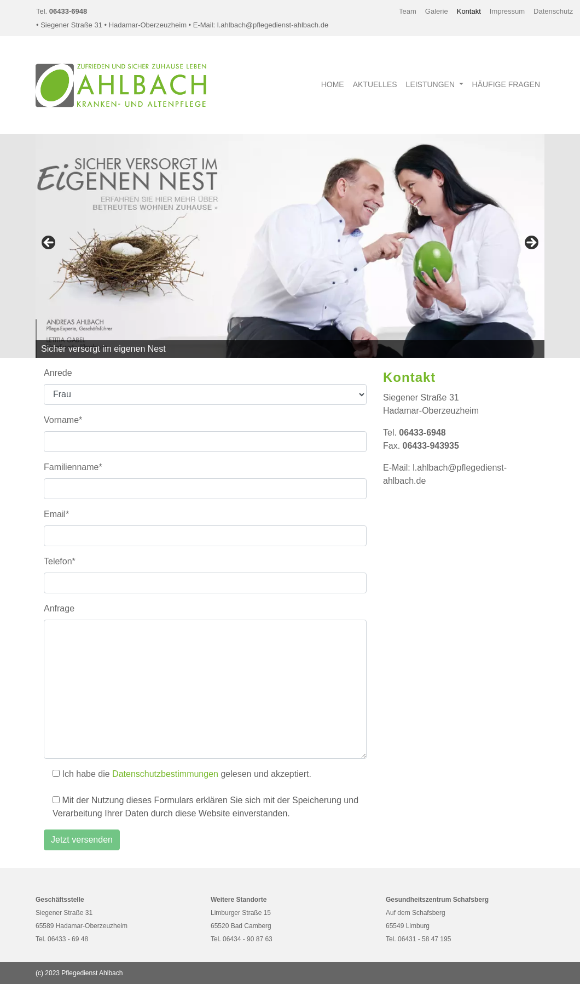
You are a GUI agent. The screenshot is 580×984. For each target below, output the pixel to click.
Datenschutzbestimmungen (165, 774)
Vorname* (63, 420)
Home (332, 84)
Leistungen (431, 84)
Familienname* (73, 467)
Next (531, 243)
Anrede (58, 372)
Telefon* (60, 561)
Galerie (436, 11)
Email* (56, 514)
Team (407, 11)
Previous (49, 243)
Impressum (507, 11)
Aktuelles (375, 84)
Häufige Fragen (506, 84)
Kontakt (469, 11)
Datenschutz (553, 11)
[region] (290, 246)
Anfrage (59, 608)
